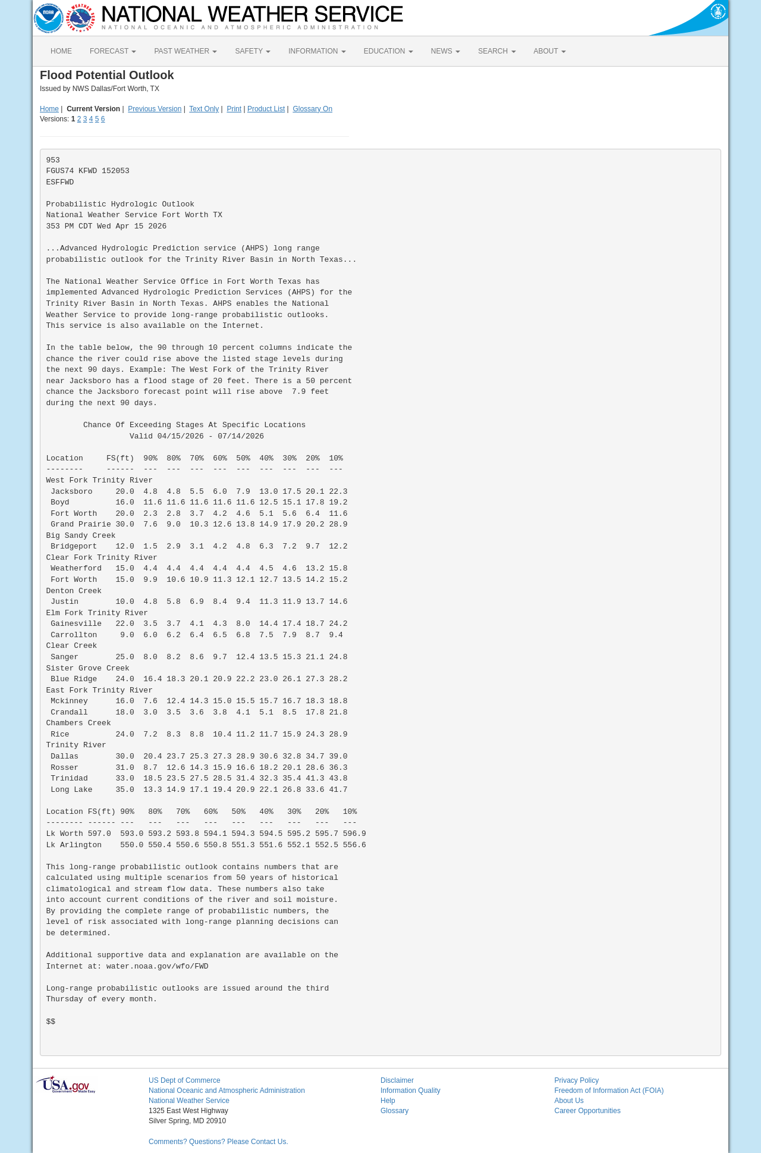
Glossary (394, 1111)
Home (49, 109)
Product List (266, 109)
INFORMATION (316, 51)
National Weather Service (189, 1100)
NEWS (445, 51)
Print (234, 109)
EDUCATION (388, 51)
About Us (569, 1100)
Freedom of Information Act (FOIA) (609, 1090)
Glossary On (312, 109)
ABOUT (550, 51)
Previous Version (154, 109)
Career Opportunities (588, 1111)
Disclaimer (397, 1080)
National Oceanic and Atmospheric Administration (227, 1090)
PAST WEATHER (185, 51)
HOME (61, 51)
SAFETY (253, 51)
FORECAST (113, 51)
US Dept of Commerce (185, 1080)
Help (387, 1100)
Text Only (204, 109)
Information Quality (410, 1090)
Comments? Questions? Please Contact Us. (218, 1142)
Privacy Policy (577, 1080)
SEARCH (496, 51)
